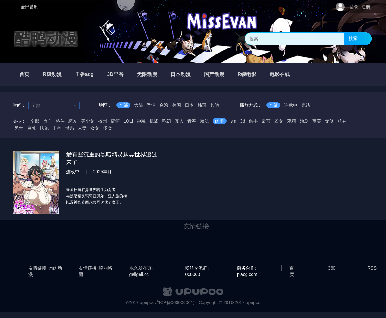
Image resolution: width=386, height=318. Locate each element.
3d (242, 121)
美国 (176, 105)
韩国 (201, 105)
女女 (94, 127)
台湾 (163, 105)
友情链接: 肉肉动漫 (45, 268)
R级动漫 (52, 74)
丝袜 (342, 121)
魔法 (204, 121)
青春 (191, 121)
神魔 (141, 121)
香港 (151, 105)
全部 (123, 105)
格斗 (60, 121)
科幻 (166, 121)
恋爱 (72, 121)
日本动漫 (181, 74)
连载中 (290, 105)
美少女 (87, 121)
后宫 (266, 121)
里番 (57, 127)
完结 (305, 105)
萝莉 (291, 121)
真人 (179, 121)
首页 (24, 74)
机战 (153, 121)
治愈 (304, 121)
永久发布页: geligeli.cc (141, 268)
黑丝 (19, 127)
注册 (365, 6)
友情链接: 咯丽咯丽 (95, 268)
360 (331, 267)
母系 (69, 127)
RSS (372, 267)
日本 (189, 105)
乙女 (278, 121)
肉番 (219, 121)
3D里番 (115, 74)
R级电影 (247, 74)
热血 (47, 121)
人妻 (82, 127)
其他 (214, 105)
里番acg (84, 74)
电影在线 (280, 74)
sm (233, 121)
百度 (292, 268)
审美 (316, 121)
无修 (329, 121)
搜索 (353, 38)
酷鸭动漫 (46, 39)
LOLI (128, 121)
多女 (107, 127)
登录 (353, 6)
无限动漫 (147, 74)
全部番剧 (29, 6)
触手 (253, 121)
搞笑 (115, 121)
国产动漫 (214, 74)
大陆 (138, 105)
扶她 (44, 127)
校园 (102, 121)
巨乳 (31, 127)
